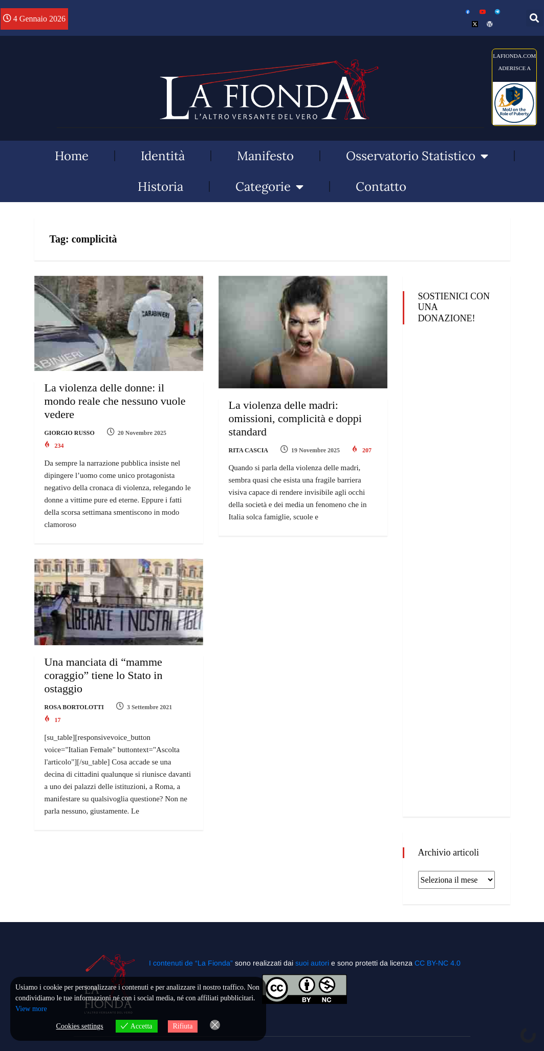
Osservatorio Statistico (417, 156)
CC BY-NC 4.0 (438, 963)
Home (72, 156)
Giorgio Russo (70, 432)
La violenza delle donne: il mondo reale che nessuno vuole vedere (115, 401)
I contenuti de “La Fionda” (191, 963)
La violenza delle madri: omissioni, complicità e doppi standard (295, 418)
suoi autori (313, 963)
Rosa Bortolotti (74, 707)
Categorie (269, 187)
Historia (160, 186)
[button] (534, 18)
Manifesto (265, 156)
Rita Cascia (248, 450)
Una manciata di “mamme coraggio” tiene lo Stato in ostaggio (104, 675)
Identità (163, 156)
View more (31, 1009)
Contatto (381, 186)
